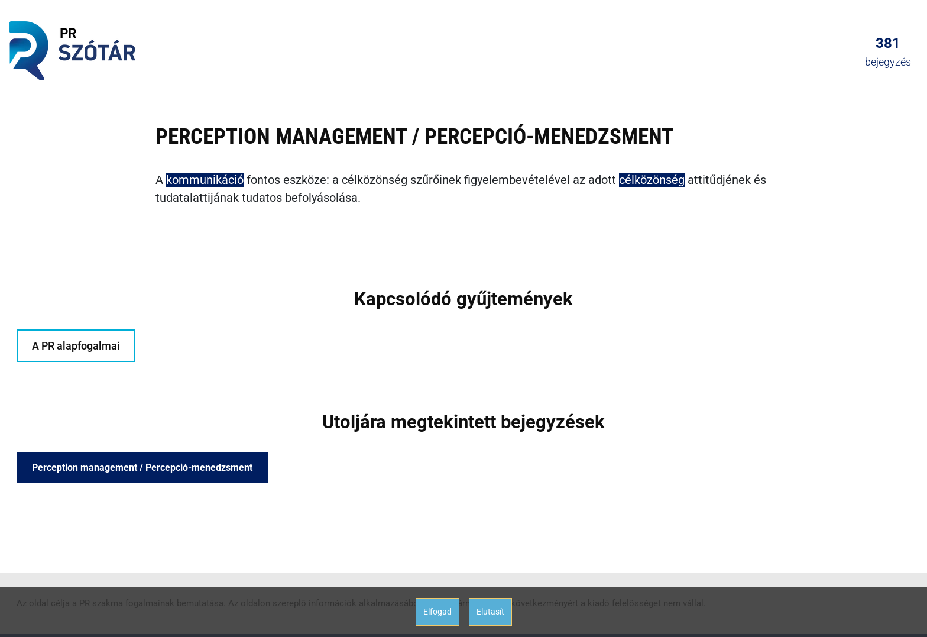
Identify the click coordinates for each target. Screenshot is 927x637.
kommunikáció (205, 180)
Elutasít (490, 611)
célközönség (652, 180)
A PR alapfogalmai (76, 345)
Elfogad (437, 611)
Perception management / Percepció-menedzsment (142, 467)
